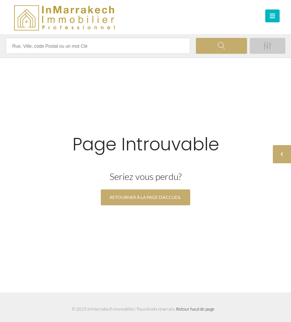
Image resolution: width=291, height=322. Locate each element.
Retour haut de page (195, 309)
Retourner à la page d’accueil (145, 197)
